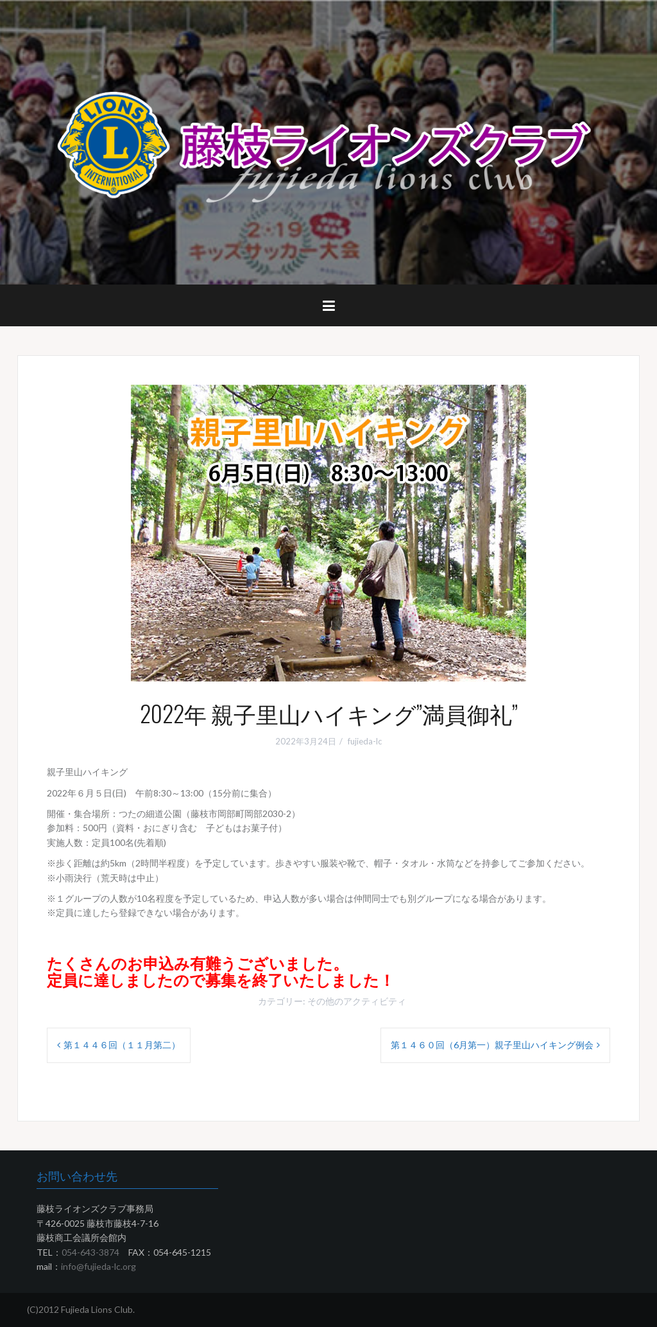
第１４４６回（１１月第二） (122, 1044)
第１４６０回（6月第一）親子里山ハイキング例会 (492, 1044)
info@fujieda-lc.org (98, 1266)
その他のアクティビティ (356, 1001)
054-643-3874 (90, 1252)
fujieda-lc (365, 741)
